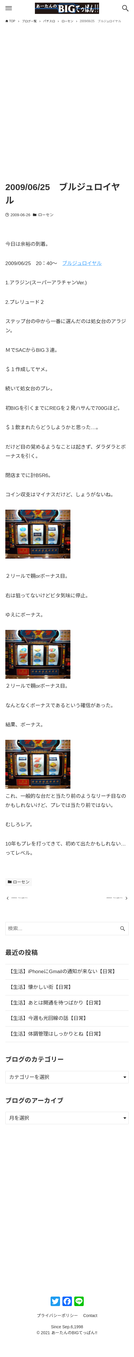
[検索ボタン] (125, 8)
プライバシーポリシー (57, 1331)
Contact (90, 1331)
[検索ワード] (67, 944)
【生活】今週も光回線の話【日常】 (48, 1034)
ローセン (46, 215)
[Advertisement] (67, 108)
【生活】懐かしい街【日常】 (40, 1003)
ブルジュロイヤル (82, 263)
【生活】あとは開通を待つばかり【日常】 (56, 1018)
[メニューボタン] (8, 8)
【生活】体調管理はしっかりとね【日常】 (56, 1050)
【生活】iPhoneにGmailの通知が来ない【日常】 (63, 987)
